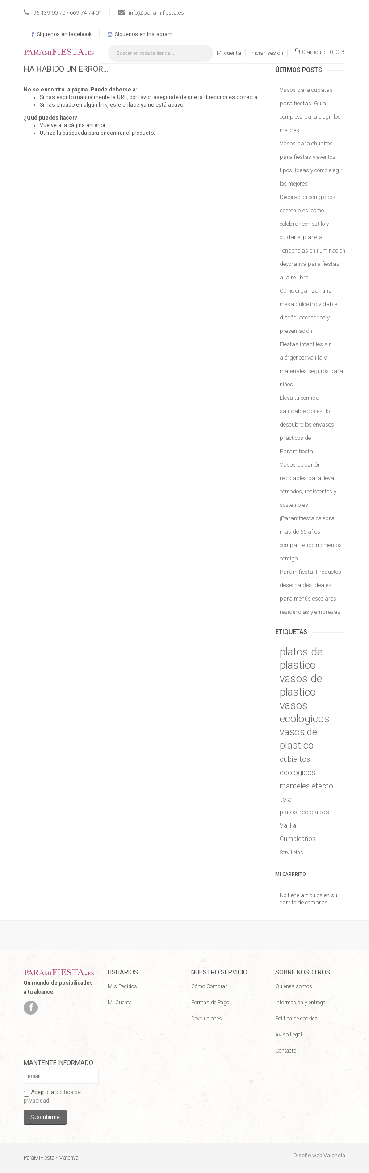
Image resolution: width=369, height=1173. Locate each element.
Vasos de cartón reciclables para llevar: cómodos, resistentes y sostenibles (309, 484)
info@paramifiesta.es (156, 12)
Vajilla (288, 825)
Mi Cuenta (120, 1002)
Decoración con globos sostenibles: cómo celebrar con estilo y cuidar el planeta (307, 217)
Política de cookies (296, 1018)
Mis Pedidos (122, 986)
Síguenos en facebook (62, 34)
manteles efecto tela (306, 792)
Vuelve (48, 125)
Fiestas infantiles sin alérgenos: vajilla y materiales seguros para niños (311, 364)
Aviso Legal (288, 1035)
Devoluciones (206, 1018)
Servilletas (291, 853)
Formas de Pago (210, 1002)
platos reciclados (304, 812)
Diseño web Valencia (319, 1155)
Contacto (285, 1051)
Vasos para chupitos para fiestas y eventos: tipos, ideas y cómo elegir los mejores (311, 163)
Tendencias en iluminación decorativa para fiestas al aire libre (312, 264)
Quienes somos (293, 986)
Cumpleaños (298, 839)
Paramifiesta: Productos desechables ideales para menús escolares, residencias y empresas (310, 591)
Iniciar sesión (266, 53)
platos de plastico (301, 658)
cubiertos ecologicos (297, 765)
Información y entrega (300, 1002)
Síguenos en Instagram (140, 34)
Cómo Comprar (209, 986)
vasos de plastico (301, 685)
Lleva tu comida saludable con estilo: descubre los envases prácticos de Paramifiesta (307, 424)
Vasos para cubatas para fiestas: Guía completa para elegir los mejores (310, 110)
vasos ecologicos (305, 712)
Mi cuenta (229, 53)
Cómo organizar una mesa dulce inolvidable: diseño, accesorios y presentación (309, 310)
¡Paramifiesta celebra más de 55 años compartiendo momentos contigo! (311, 538)
